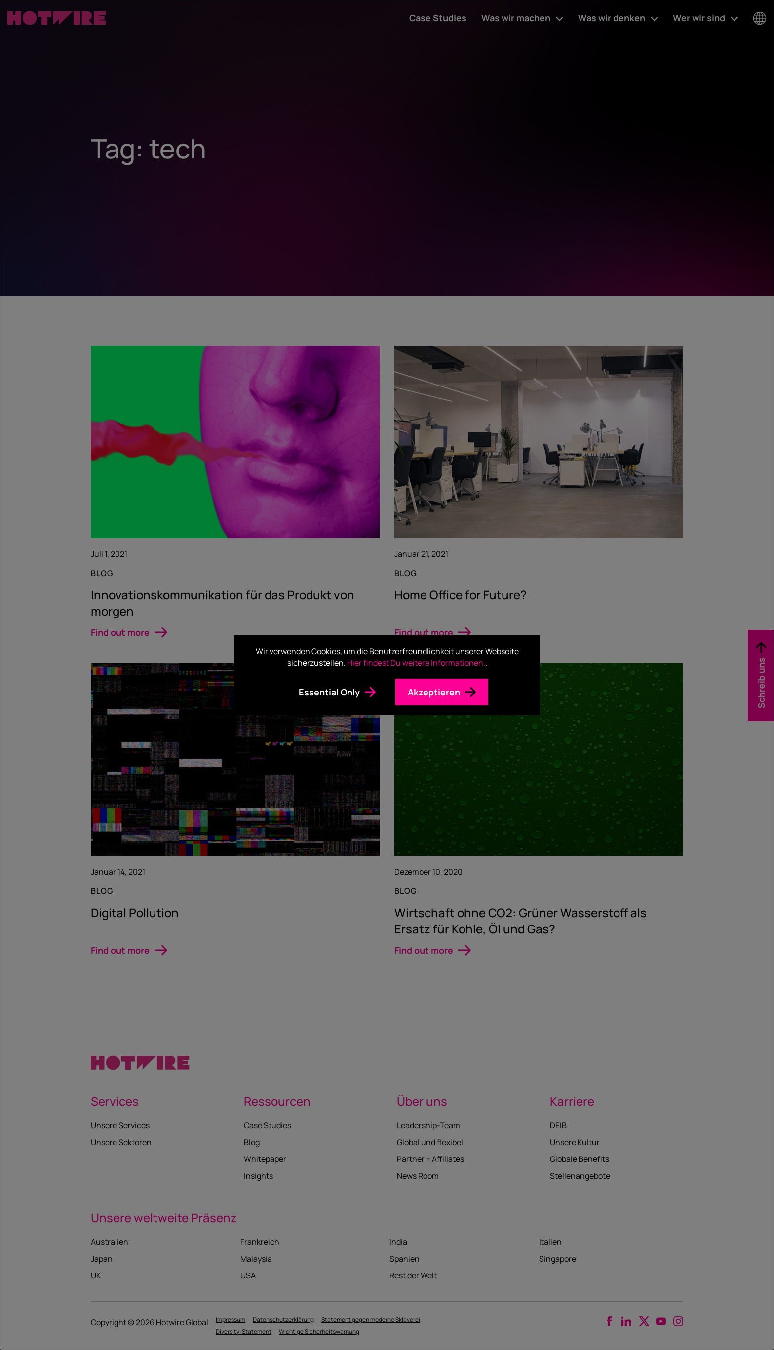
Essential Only (329, 692)
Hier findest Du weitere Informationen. (416, 662)
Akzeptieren (434, 692)
